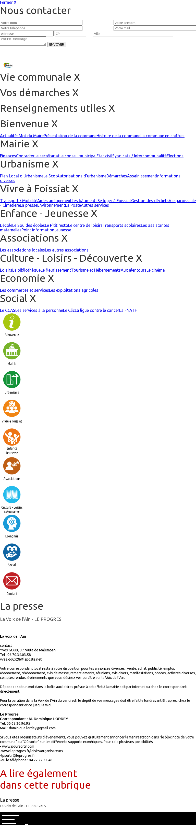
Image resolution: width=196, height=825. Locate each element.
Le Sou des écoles (28, 227)
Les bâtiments (84, 202)
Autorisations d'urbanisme (81, 177)
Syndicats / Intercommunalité (139, 157)
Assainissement (141, 177)
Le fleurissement (56, 271)
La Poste (73, 206)
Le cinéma (155, 271)
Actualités (9, 137)
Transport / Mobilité (18, 202)
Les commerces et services (24, 291)
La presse (28, 206)
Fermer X (8, 2)
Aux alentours (133, 271)
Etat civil (104, 157)
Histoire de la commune (118, 137)
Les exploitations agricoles (73, 291)
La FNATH (128, 312)
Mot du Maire (31, 137)
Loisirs (6, 271)
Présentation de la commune (70, 137)
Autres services (95, 206)
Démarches (116, 177)
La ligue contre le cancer (97, 312)
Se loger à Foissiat (114, 202)
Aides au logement (54, 202)
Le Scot (50, 177)
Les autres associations (67, 251)
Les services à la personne (39, 312)
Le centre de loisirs (85, 227)
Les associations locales (22, 251)
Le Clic (69, 312)
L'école (6, 227)
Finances (8, 157)
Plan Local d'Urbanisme (21, 177)
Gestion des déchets (150, 202)
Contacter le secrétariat (37, 157)
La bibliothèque (26, 271)
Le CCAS (7, 312)
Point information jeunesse (46, 231)
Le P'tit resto (56, 227)
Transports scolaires (122, 227)
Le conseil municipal (77, 157)
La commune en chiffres (162, 137)
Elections (175, 157)
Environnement (51, 206)
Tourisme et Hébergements (96, 271)
